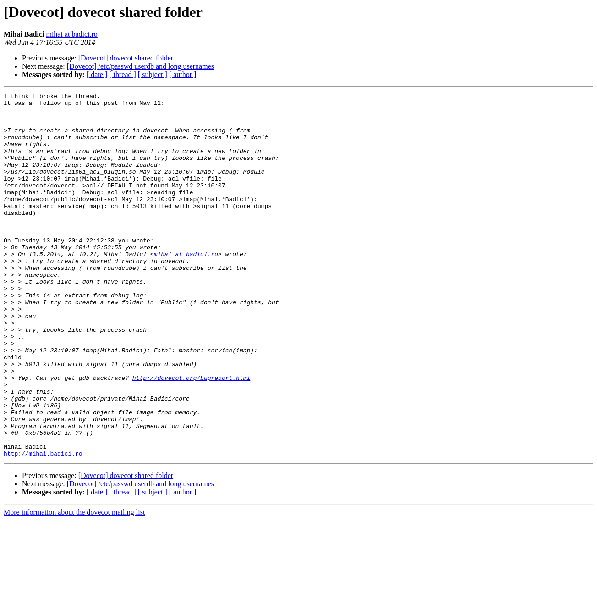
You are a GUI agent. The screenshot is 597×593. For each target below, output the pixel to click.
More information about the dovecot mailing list (74, 585)
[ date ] (97, 74)
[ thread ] (122, 74)
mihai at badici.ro (71, 34)
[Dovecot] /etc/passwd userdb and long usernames (140, 66)
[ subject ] (152, 74)
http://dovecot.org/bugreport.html (191, 435)
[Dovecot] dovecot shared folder (125, 58)
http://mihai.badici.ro (43, 526)
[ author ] (183, 74)
